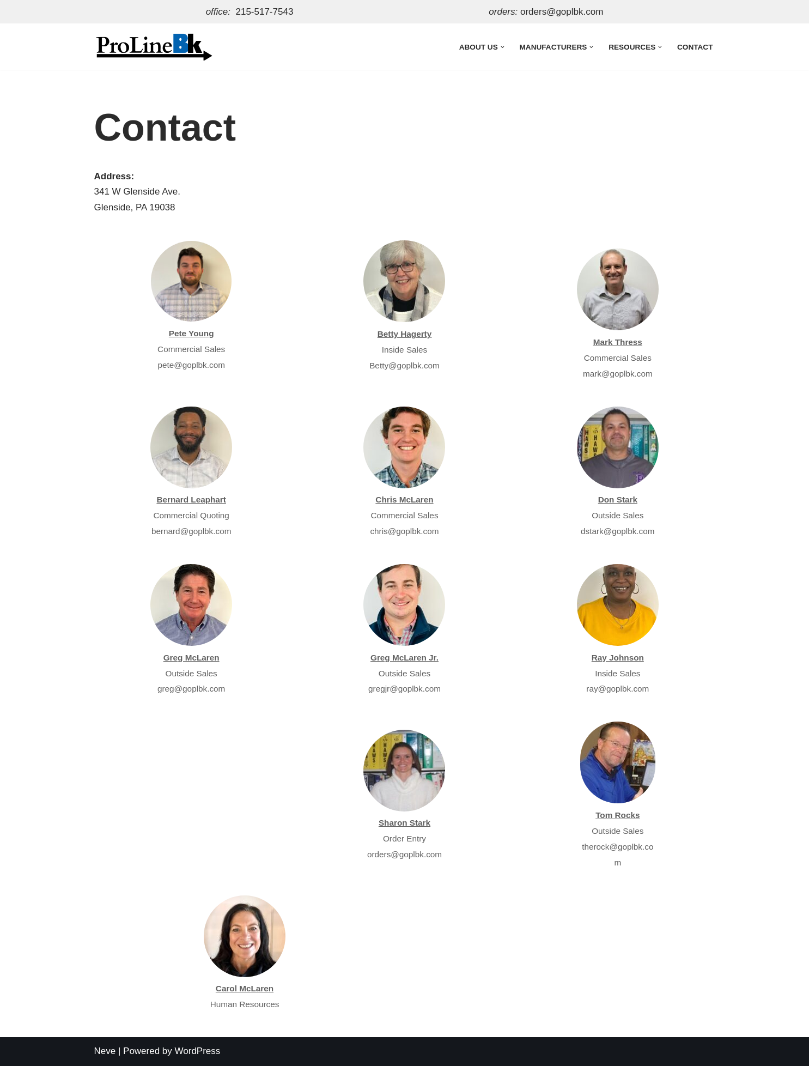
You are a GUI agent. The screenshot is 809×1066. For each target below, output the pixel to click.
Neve (105, 1051)
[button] (502, 47)
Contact (695, 47)
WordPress (198, 1051)
